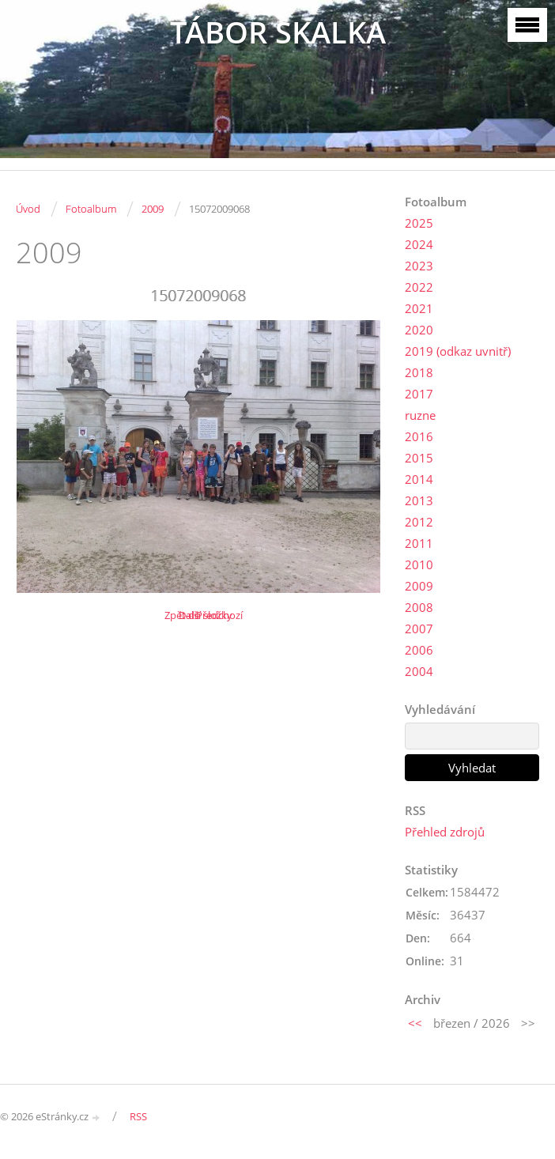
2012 (419, 522)
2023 (419, 266)
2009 (153, 209)
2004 (419, 671)
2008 (419, 607)
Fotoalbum (91, 209)
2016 (419, 436)
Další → (196, 615)
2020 (419, 330)
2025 (419, 223)
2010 (419, 564)
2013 (419, 500)
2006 (419, 650)
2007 (419, 628)
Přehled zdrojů (445, 832)
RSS (138, 1116)
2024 (419, 244)
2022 (419, 287)
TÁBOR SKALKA (278, 32)
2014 (419, 479)
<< (415, 1023)
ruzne (420, 415)
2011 (419, 543)
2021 (419, 308)
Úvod (28, 209)
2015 (419, 458)
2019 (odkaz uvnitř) (458, 351)
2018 (419, 372)
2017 (419, 394)
